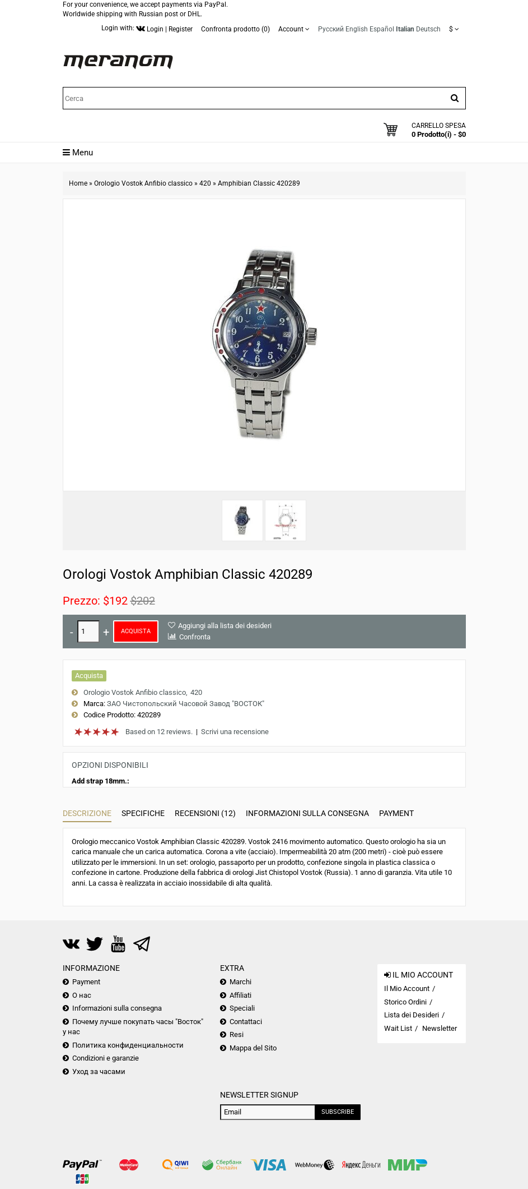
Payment (396, 813)
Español (382, 29)
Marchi (240, 982)
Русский (331, 29)
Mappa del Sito (253, 1048)
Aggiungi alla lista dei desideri (225, 625)
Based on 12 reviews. (159, 731)
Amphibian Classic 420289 (259, 183)
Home (78, 183)
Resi (237, 1034)
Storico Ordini (405, 1002)
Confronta (195, 637)
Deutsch (428, 29)
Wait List (398, 1028)
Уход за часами (98, 1071)
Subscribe (337, 1112)
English (356, 29)
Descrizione (87, 813)
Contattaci (246, 1021)
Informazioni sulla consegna (307, 813)
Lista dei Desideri (411, 1015)
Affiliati (240, 995)
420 (205, 183)
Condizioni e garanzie (105, 1058)
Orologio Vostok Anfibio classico (143, 183)
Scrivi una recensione (235, 731)
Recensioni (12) (205, 813)
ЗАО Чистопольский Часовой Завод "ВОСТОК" (185, 703)
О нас (81, 995)
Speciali (242, 1008)
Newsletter (439, 1028)
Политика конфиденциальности (128, 1045)
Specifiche (143, 813)
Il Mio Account (406, 988)
